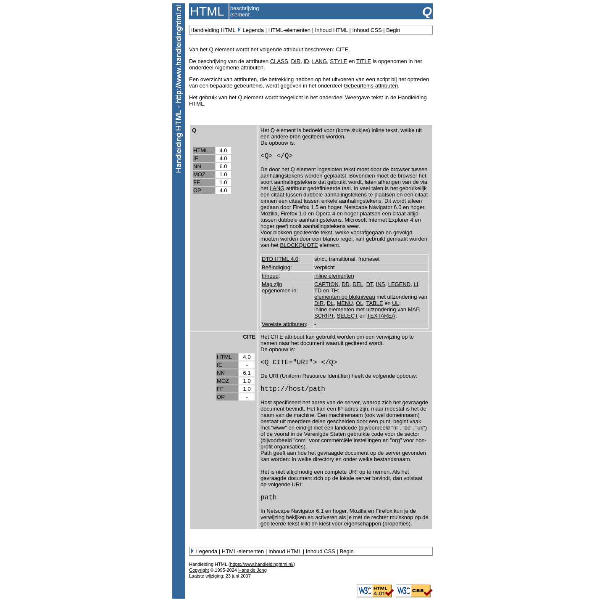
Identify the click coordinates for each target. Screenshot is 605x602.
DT (369, 284)
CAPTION (326, 284)
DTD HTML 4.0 (280, 259)
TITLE (363, 61)
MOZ (199, 174)
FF (196, 182)
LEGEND (399, 284)
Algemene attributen (239, 67)
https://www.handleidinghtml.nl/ (261, 564)
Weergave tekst (364, 97)
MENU (345, 303)
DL (330, 303)
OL (359, 303)
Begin (393, 30)
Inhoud (270, 276)
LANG (319, 61)
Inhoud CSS (367, 30)
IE (195, 158)
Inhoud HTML (331, 30)
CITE (342, 49)
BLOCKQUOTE (299, 245)
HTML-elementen (289, 30)
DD (346, 284)
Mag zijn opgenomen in (279, 287)
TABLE (374, 303)
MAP (413, 309)
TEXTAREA (381, 316)
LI (415, 284)
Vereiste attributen (284, 324)
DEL (357, 284)
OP (197, 190)
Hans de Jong (252, 570)
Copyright (199, 570)
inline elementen (334, 276)
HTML (200, 150)
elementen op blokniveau (344, 297)
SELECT (347, 316)
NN (197, 166)
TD (317, 290)
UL (395, 303)
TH (334, 290)
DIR (295, 61)
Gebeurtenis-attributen (371, 85)
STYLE (338, 61)
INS (380, 284)
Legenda (253, 30)
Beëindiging (276, 267)
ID (306, 61)
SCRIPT (324, 316)
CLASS (279, 61)
